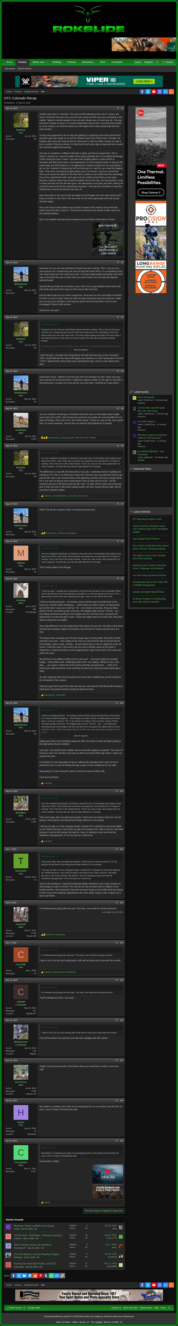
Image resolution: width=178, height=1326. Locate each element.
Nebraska (32, 1134)
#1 (122, 108)
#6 (122, 446)
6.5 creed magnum (147, 421)
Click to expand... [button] (81, 350)
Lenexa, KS (31, 1094)
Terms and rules (130, 1308)
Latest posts (141, 392)
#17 (121, 1060)
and (55, 695)
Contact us (116, 1308)
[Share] (118, 108)
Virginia (33, 1054)
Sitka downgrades (146, 397)
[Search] (168, 62)
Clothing (141, 403)
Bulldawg (18, 1257)
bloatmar (10, 103)
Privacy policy (146, 1308)
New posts (10, 68)
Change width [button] (34, 1308)
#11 (121, 791)
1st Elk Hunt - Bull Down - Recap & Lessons (38, 1235)
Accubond (112, 1257)
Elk (35, 1229)
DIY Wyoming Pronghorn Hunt (147, 519)
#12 (121, 849)
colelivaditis (19, 1267)
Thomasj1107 (20, 1248)
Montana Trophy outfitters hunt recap (34, 1226)
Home (9, 62)
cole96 (17, 1229)
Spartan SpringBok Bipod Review (148, 592)
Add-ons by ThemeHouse (123, 1316)
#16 (121, 1020)
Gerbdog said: (47, 710)
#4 (122, 371)
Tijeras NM (31, 936)
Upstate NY (31, 1013)
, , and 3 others (66, 496)
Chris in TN (112, 1238)
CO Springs (31, 612)
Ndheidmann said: (49, 324)
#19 (121, 1141)
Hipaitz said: (46, 1148)
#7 (122, 504)
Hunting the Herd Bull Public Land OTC (35, 1263)
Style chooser (14, 1308)
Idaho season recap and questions (33, 1244)
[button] (47, 62)
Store (102, 62)
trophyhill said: (47, 950)
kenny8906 (112, 1266)
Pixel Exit (108, 1316)
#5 (122, 408)
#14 (121, 943)
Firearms (141, 416)
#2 (122, 262)
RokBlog (56, 62)
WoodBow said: (48, 856)
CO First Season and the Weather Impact (36, 1254)
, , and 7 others (72, 437)
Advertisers (88, 62)
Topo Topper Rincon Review (146, 538)
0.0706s (99, 1322)
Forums (22, 62)
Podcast (71, 62)
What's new (38, 62)
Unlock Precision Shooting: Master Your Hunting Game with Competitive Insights (150, 529)
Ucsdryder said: (48, 453)
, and (61, 533)
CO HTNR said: (48, 1027)
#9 (122, 579)
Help (156, 1308)
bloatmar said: (47, 586)
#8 (122, 541)
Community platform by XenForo (69, 1316)
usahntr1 (18, 1238)
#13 (121, 903)
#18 (121, 1100)
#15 (121, 980)
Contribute (117, 62)
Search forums (25, 68)
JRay (114, 1228)
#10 (121, 703)
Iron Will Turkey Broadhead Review (149, 575)
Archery (141, 460)
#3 (122, 317)
